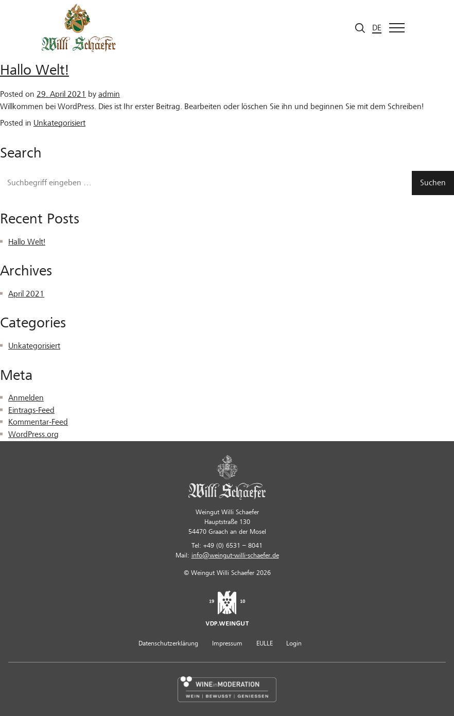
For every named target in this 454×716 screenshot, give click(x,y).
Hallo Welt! (34, 70)
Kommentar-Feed (38, 422)
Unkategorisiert (59, 123)
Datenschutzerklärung (168, 643)
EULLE (264, 643)
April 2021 (26, 294)
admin (109, 94)
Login (294, 643)
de (376, 27)
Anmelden (26, 398)
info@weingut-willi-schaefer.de (235, 555)
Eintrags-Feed (31, 410)
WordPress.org (33, 434)
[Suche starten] (359, 28)
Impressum (227, 643)
